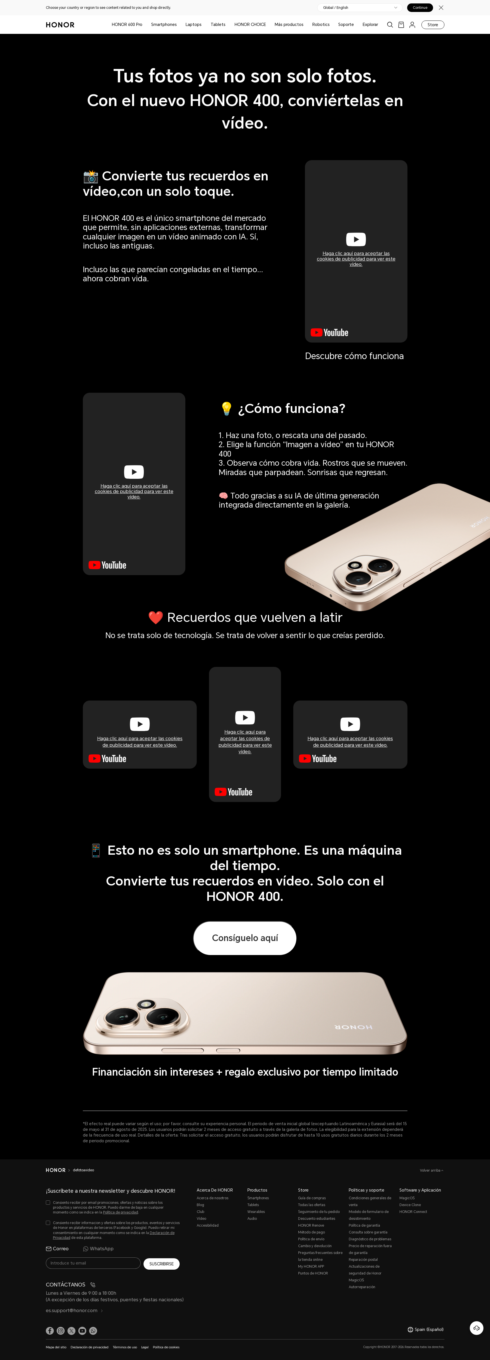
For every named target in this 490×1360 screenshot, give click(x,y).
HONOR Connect (413, 1212)
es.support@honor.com (74, 1309)
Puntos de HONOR (313, 1273)
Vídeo (201, 1219)
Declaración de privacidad (89, 1346)
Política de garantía (364, 1225)
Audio (252, 1219)
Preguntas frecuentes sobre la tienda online (320, 1256)
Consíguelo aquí (245, 938)
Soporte (346, 24)
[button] (93, 1329)
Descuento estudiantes (316, 1219)
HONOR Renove (311, 1225)
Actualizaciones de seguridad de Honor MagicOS (365, 1273)
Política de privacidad (120, 1212)
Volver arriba (430, 1170)
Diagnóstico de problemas (370, 1239)
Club (200, 1212)
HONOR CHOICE (250, 24)
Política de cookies (166, 1346)
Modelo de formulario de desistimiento (369, 1215)
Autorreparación (362, 1287)
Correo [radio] (57, 1249)
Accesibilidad (208, 1225)
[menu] (412, 24)
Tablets (218, 24)
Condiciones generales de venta (370, 1201)
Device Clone (410, 1205)
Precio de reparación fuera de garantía (370, 1249)
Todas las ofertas (311, 1205)
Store (433, 25)
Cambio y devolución (315, 1246)
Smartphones (164, 24)
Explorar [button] (370, 24)
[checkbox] (113, 1207)
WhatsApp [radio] (98, 1249)
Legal (145, 1346)
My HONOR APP (311, 1267)
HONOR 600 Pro (127, 24)
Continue (420, 8)
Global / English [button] (335, 8)
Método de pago (311, 1232)
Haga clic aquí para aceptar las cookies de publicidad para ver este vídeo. (356, 259)
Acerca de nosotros (212, 1198)
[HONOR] (59, 1170)
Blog (200, 1205)
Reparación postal (363, 1260)
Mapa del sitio (56, 1346)
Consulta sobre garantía (368, 1232)
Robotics (321, 24)
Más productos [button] (289, 24)
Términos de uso (125, 1346)
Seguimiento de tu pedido (319, 1212)
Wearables (256, 1212)
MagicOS (407, 1198)
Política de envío (311, 1239)
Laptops (194, 24)
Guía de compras (312, 1198)
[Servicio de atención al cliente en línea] (476, 1328)
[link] (401, 24)
